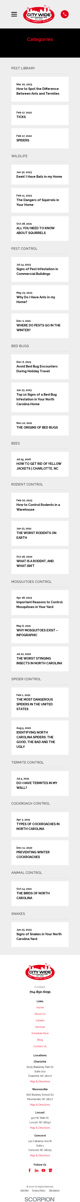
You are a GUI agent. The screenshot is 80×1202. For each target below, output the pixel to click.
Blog (40, 1039)
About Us (40, 1013)
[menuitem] (24, 1190)
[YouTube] (43, 1170)
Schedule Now (40, 1033)
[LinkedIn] (36, 1170)
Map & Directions (40, 1081)
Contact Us (40, 1046)
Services (40, 1026)
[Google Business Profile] (50, 1170)
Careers (40, 1020)
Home (40, 1007)
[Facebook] (29, 1170)
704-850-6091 (40, 992)
